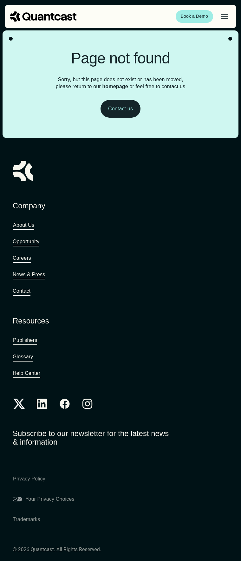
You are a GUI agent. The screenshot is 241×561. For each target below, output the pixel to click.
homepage (115, 86)
